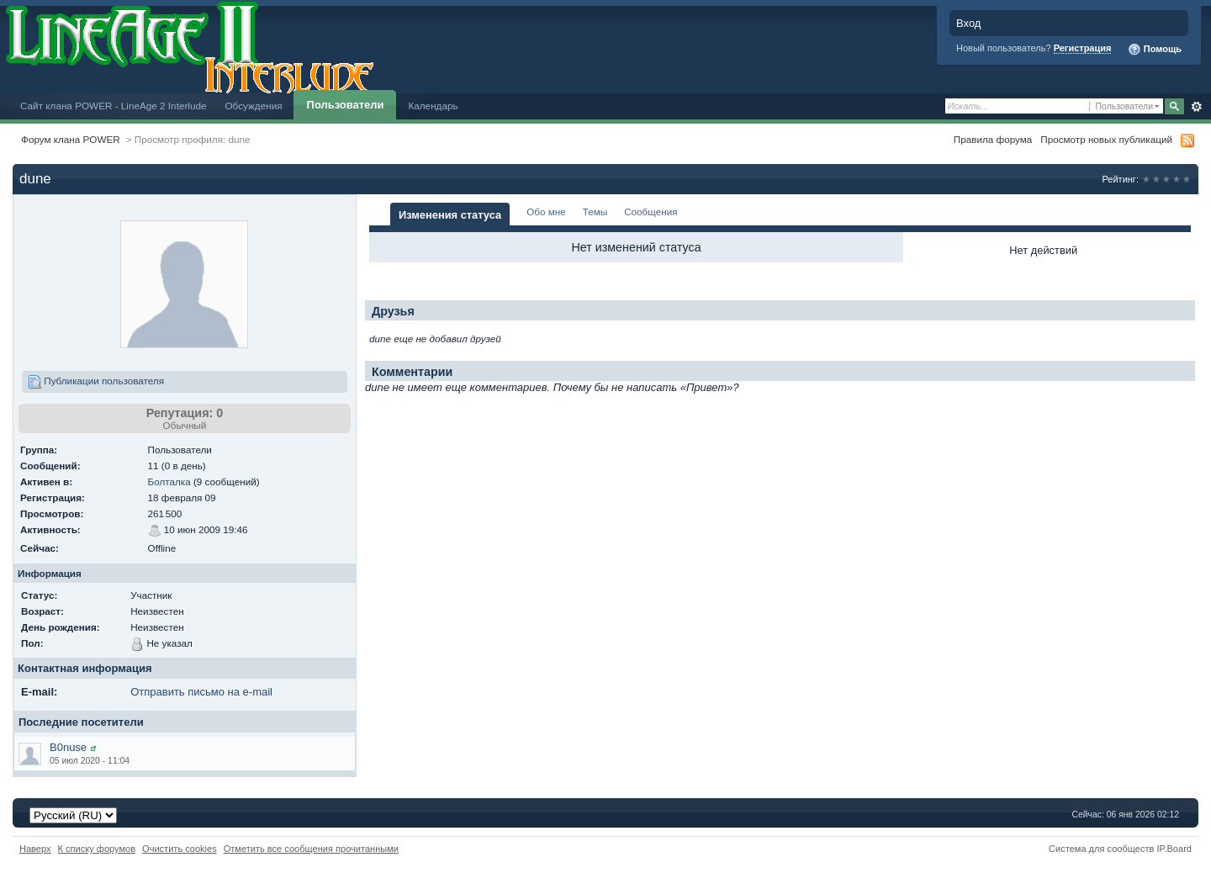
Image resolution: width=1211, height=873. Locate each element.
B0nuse (68, 747)
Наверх (35, 849)
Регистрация (1083, 48)
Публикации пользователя (96, 382)
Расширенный (1196, 106)
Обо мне (546, 211)
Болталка (169, 481)
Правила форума (993, 139)
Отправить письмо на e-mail (201, 691)
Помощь (1155, 49)
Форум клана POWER (70, 139)
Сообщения (650, 211)
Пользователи (345, 104)
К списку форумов (97, 849)
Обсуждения (253, 105)
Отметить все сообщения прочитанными (311, 849)
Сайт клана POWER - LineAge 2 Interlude (113, 105)
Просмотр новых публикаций (1106, 139)
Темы (595, 211)
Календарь (432, 105)
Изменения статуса (450, 215)
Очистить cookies (179, 849)
